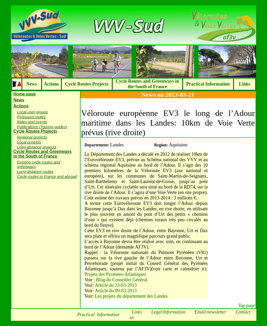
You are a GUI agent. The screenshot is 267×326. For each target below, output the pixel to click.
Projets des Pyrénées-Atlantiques (115, 274)
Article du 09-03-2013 (116, 290)
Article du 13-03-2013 (116, 285)
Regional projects (32, 137)
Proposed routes (31, 117)
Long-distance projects (36, 147)
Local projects (29, 142)
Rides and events (32, 122)
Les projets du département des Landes (131, 296)
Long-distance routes (35, 171)
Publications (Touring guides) (42, 127)
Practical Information (208, 84)
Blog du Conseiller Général (121, 279)
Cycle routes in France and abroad (47, 176)
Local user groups (32, 112)
